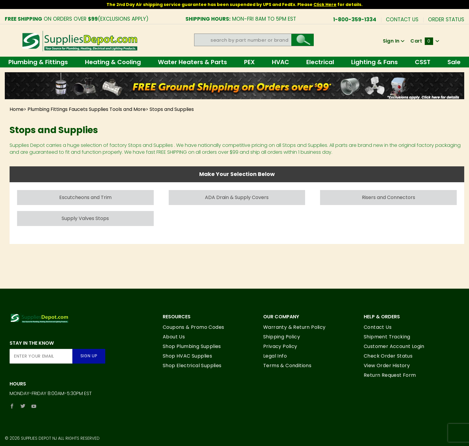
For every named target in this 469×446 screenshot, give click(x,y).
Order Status (446, 19)
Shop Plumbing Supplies (192, 346)
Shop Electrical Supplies (192, 365)
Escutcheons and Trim (85, 197)
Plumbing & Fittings (38, 62)
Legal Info (275, 355)
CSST (422, 62)
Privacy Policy (280, 346)
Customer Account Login (394, 346)
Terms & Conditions (287, 365)
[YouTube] (33, 406)
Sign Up (89, 356)
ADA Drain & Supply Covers (237, 197)
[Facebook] (12, 406)
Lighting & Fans (374, 62)
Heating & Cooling (113, 62)
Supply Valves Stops (85, 218)
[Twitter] (22, 406)
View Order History (387, 365)
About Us (174, 336)
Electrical (320, 62)
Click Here (324, 4)
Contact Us (402, 19)
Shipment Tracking (387, 336)
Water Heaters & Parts (192, 62)
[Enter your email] (41, 356)
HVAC (280, 62)
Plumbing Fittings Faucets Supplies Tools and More (87, 109)
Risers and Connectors (388, 197)
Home (17, 109)
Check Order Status (388, 355)
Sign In (394, 40)
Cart (424, 40)
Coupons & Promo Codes (193, 327)
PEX (249, 62)
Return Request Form (390, 375)
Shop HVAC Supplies (187, 355)
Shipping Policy (281, 336)
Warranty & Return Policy (294, 327)
